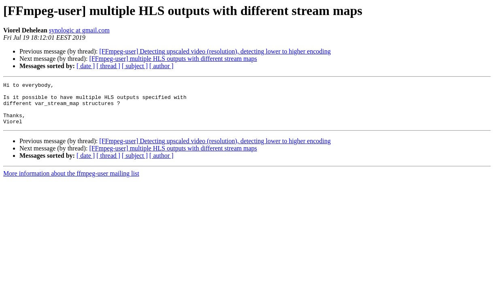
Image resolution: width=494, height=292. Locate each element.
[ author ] (161, 65)
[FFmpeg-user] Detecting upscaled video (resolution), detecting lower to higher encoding (214, 51)
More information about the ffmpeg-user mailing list (71, 181)
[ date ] (86, 65)
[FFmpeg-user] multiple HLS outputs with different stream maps (173, 58)
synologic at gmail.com (79, 30)
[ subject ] (135, 65)
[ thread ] (108, 65)
